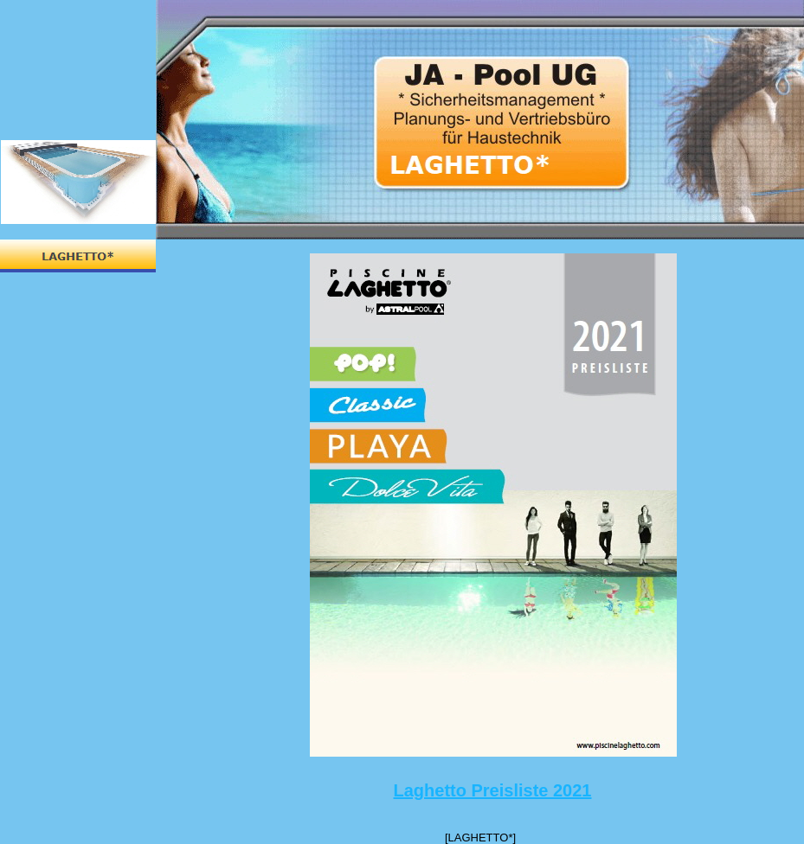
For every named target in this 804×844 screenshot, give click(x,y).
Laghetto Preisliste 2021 (493, 790)
